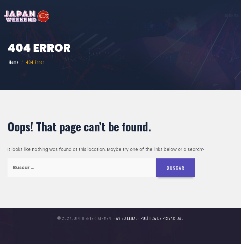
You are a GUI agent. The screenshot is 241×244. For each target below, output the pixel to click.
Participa (156, 15)
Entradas (216, 15)
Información (80, 15)
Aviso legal (126, 218)
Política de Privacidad (162, 218)
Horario (132, 15)
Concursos (180, 15)
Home (14, 62)
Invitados (109, 15)
